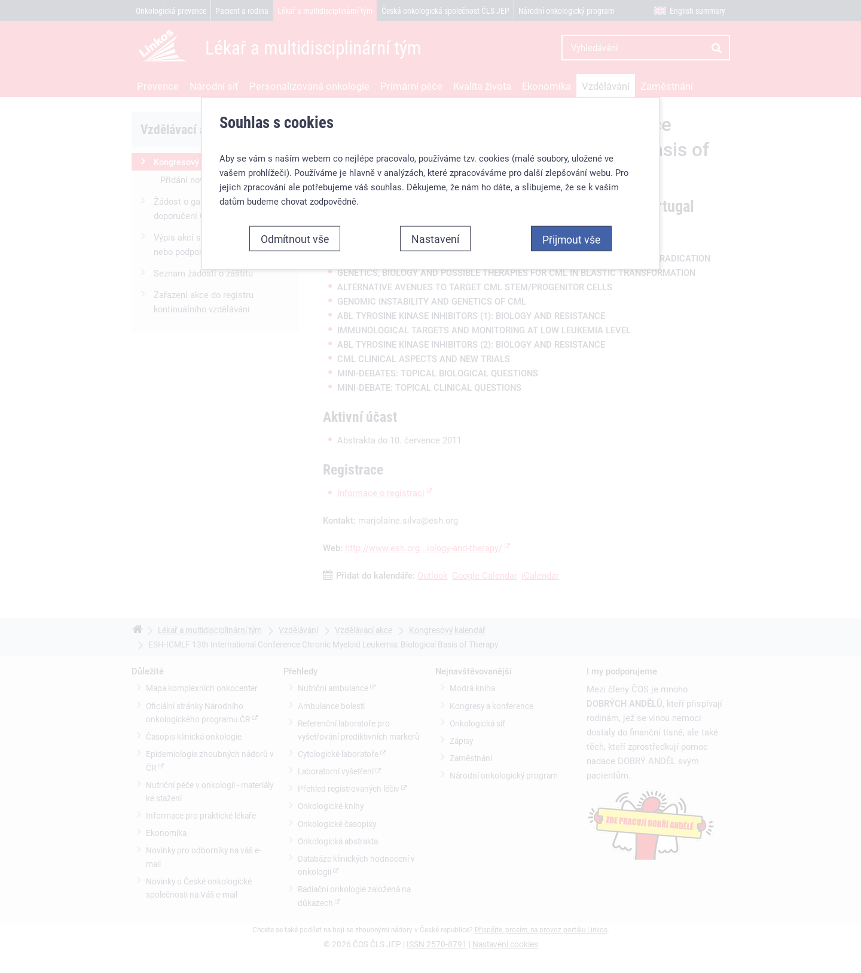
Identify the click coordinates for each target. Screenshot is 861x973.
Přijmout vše (571, 218)
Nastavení (435, 218)
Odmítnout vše (295, 218)
